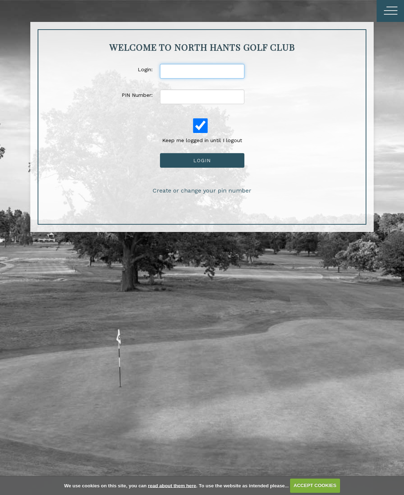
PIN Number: (137, 95)
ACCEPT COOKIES (315, 485)
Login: (145, 69)
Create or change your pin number (202, 190)
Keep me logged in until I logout (201, 130)
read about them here (172, 485)
